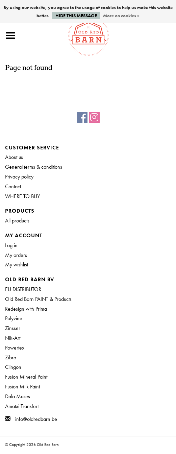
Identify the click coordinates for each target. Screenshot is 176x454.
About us (14, 157)
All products (17, 220)
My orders (16, 255)
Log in (11, 245)
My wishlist (16, 264)
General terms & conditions (33, 166)
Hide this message (76, 16)
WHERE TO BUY (22, 196)
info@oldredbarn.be (36, 419)
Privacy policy (19, 176)
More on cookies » (121, 16)
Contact (13, 186)
